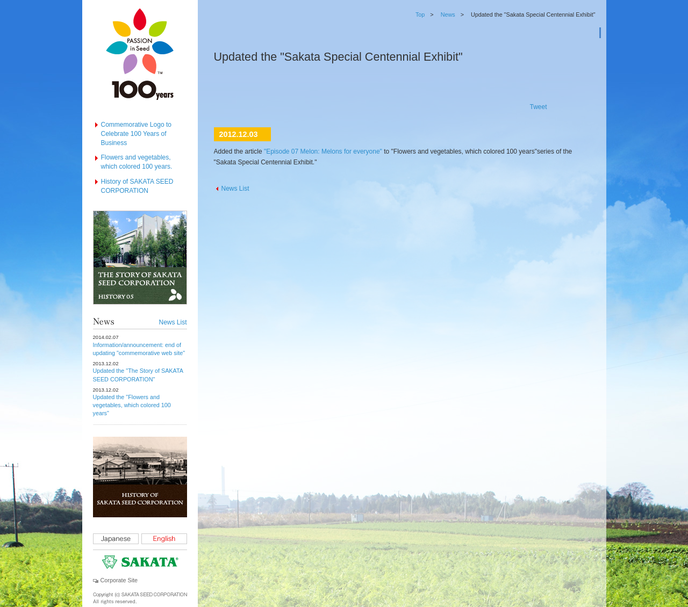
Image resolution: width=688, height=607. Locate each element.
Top (420, 14)
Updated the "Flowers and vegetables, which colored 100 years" (132, 405)
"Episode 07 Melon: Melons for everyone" (323, 151)
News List (173, 322)
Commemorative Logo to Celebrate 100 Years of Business (136, 134)
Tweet (538, 107)
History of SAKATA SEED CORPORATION (137, 186)
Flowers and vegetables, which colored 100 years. (137, 162)
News (448, 14)
